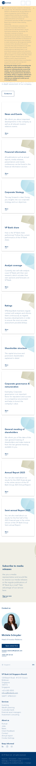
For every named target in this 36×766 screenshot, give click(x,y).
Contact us (8, 94)
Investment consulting (10, 715)
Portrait (4, 724)
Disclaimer (12, 759)
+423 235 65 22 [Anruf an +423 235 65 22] (7, 655)
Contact (5, 733)
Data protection (24, 759)
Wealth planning (8, 707)
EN (33, 664)
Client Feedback (8, 731)
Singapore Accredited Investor (12, 763)
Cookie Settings (8, 738)
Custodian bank (8, 710)
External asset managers (11, 712)
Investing (5, 705)
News (4, 728)
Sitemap (5, 761)
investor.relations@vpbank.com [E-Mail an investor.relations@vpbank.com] (12, 651)
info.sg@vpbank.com (10, 693)
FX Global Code (15, 761)
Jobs (4, 726)
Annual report (7, 736)
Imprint (4, 759)
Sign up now (7, 596)
